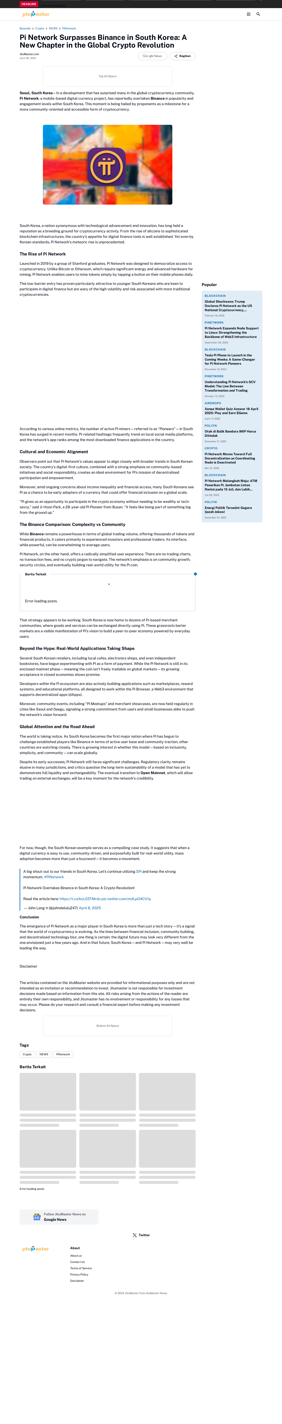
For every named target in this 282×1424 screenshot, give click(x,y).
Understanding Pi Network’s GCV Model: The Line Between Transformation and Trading (230, 386)
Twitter (141, 1235)
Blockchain (215, 295)
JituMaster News (156, 1293)
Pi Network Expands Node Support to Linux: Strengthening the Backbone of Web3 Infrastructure (232, 332)
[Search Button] (258, 14)
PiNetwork (63, 1054)
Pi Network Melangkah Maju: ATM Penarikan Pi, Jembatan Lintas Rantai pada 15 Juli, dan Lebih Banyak (231, 485)
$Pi (139, 871)
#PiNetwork (54, 877)
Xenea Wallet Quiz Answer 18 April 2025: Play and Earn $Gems (231, 411)
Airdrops (213, 403)
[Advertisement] (108, 813)
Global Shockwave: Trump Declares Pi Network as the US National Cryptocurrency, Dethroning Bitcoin (228, 306)
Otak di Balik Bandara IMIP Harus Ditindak (230, 433)
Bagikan (182, 56)
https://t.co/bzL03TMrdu (80, 899)
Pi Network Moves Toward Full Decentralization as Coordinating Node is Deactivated (230, 458)
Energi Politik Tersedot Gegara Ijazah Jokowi (228, 510)
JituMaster (131, 1293)
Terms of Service (81, 1268)
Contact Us (77, 1262)
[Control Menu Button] (249, 14)
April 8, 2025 (90, 908)
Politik (211, 425)
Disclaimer (77, 1280)
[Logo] (35, 1249)
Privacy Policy (79, 1274)
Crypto (27, 1054)
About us (76, 1255)
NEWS (44, 1054)
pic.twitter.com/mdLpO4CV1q (126, 899)
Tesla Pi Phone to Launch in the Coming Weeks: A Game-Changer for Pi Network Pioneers (230, 359)
